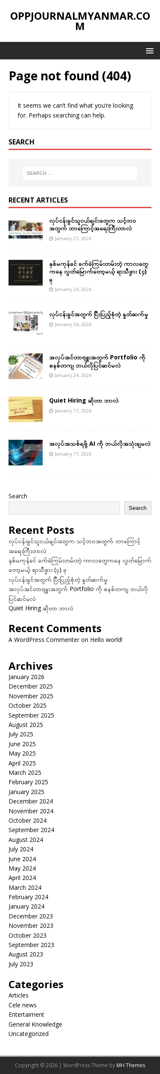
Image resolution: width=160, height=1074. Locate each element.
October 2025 (28, 705)
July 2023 (21, 964)
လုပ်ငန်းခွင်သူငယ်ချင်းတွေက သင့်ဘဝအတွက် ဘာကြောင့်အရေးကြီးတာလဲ (92, 224)
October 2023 (28, 935)
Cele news (23, 1005)
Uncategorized (29, 1034)
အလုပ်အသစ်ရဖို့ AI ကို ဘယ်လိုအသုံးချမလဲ (100, 443)
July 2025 (21, 734)
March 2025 (25, 772)
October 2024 (28, 820)
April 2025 (22, 763)
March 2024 (25, 887)
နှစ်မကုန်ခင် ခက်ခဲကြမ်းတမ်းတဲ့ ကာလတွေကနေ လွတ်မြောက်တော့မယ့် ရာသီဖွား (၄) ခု (98, 271)
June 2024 (22, 859)
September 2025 (31, 715)
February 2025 (28, 782)
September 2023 (31, 945)
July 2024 (21, 849)
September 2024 (31, 830)
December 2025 (31, 686)
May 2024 (22, 868)
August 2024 (26, 840)
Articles (19, 995)
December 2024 (31, 801)
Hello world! (106, 640)
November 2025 (31, 696)
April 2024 (22, 878)
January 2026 (26, 677)
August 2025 (26, 725)
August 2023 (26, 954)
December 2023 (31, 916)
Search (18, 496)
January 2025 (26, 792)
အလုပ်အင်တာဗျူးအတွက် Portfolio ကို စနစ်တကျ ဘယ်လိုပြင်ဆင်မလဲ (97, 361)
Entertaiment (26, 1014)
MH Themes (130, 1065)
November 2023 (31, 925)
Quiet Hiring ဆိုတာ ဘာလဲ (84, 400)
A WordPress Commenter (44, 640)
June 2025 (22, 744)
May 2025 (22, 753)
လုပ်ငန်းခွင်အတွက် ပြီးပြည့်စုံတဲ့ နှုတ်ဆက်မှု (98, 314)
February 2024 (28, 897)
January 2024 (26, 906)
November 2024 (31, 811)
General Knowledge (35, 1024)
